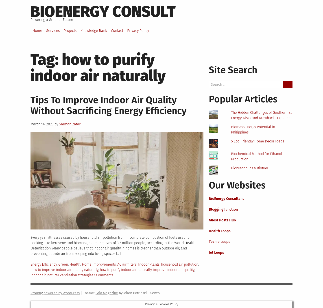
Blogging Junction (223, 209)
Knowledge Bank (94, 30)
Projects (70, 30)
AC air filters (127, 264)
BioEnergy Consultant (226, 199)
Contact (117, 30)
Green (63, 264)
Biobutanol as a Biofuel (249, 168)
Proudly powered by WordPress (55, 293)
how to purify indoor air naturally (126, 270)
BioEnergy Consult (103, 11)
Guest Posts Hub (222, 220)
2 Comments (103, 275)
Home (37, 30)
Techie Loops (219, 242)
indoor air (38, 275)
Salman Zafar (70, 124)
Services (53, 30)
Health (75, 264)
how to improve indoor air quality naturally (64, 270)
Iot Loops (216, 252)
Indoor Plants (148, 264)
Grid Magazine (107, 293)
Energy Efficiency (44, 264)
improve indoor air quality (173, 270)
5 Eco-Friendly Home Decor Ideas (257, 141)
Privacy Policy (138, 30)
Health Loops (220, 231)
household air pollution (179, 264)
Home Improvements (99, 264)
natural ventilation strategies (70, 275)
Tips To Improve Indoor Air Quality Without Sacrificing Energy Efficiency (109, 105)
